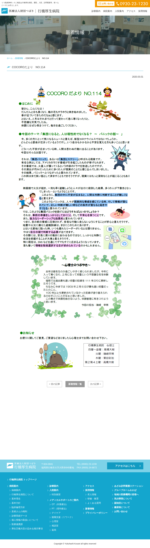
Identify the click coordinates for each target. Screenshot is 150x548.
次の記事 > (95, 384)
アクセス (131, 11)
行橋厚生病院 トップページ (23, 479)
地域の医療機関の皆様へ (126, 494)
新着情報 (19, 58)
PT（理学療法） (60, 508)
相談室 (55, 525)
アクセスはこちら (125, 465)
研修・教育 (93, 498)
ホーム (10, 58)
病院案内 (107, 11)
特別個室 (56, 494)
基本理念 (16, 498)
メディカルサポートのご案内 (63, 500)
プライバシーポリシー (96, 513)
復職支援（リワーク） (63, 517)
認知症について (122, 503)
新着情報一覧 (75, 384)
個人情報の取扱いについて (25, 520)
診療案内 (96, 11)
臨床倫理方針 (18, 507)
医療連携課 (17, 524)
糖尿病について (122, 507)
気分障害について (123, 498)
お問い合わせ (121, 511)
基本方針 (16, 503)
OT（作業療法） (60, 504)
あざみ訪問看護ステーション (128, 486)
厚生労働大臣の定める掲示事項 (27, 528)
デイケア (56, 513)
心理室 (55, 521)
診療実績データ (19, 516)
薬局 (54, 530)
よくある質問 (94, 503)
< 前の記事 (54, 384)
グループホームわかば (125, 490)
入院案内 (119, 11)
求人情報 (91, 494)
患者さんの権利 (19, 511)
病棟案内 (16, 490)
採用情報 (142, 11)
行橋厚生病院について (23, 494)
